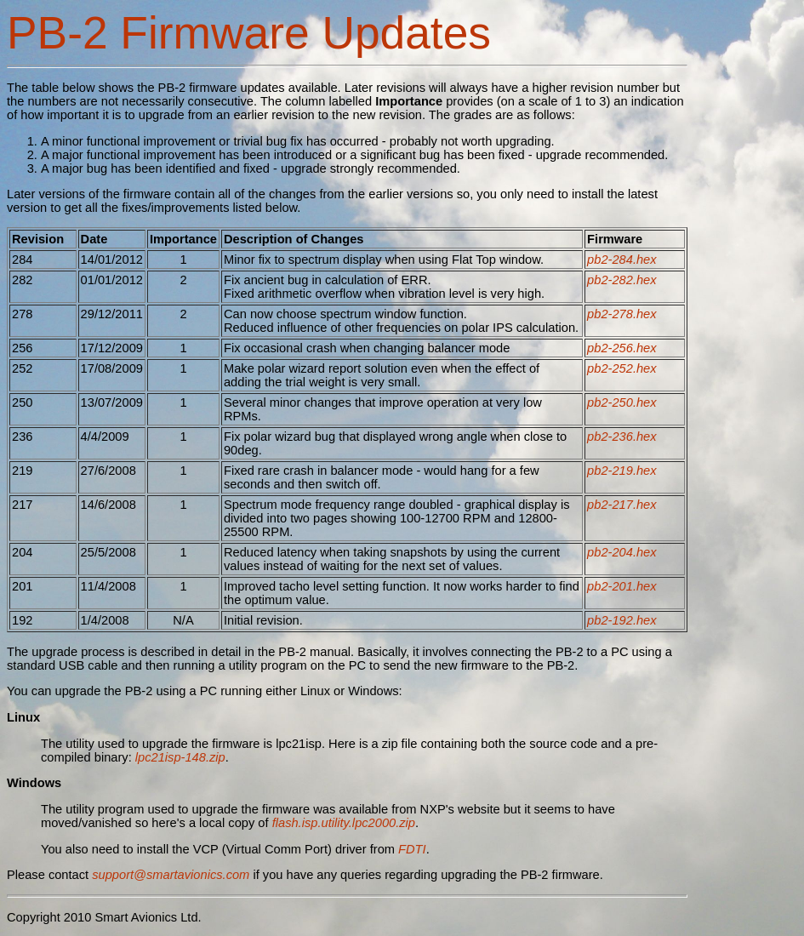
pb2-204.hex (622, 552)
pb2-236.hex (622, 436)
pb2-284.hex (622, 259)
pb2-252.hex (622, 368)
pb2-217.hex (622, 504)
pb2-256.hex (622, 348)
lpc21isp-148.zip (180, 757)
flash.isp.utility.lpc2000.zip (343, 823)
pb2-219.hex (622, 470)
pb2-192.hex (622, 620)
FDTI (412, 849)
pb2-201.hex (622, 586)
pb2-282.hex (622, 280)
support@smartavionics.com (170, 875)
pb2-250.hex (622, 402)
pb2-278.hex (622, 314)
